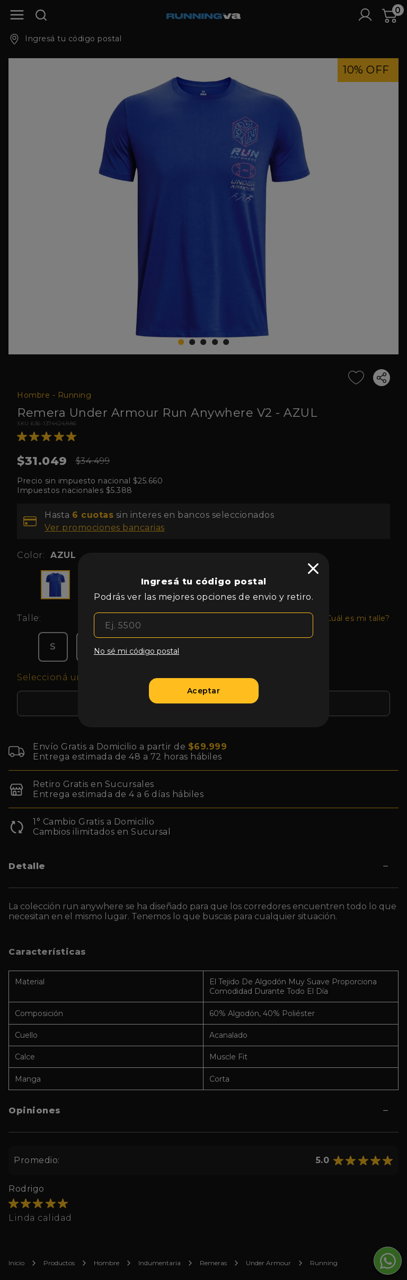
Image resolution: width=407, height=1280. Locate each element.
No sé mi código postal (136, 651)
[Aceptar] (204, 690)
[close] (313, 568)
